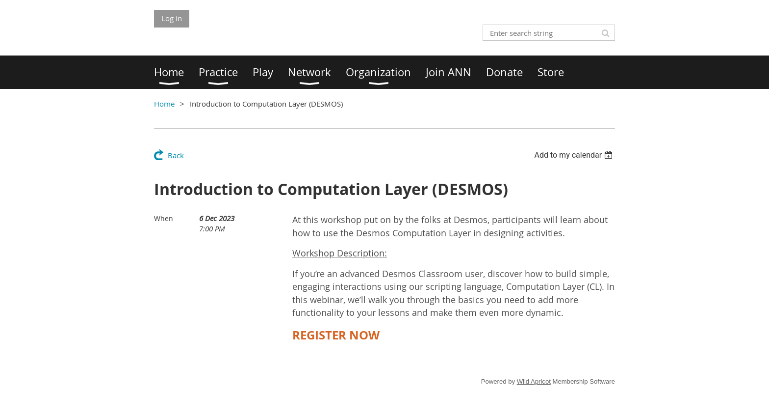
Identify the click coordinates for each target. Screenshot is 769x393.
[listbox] (574, 155)
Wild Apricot (534, 381)
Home (164, 104)
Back (176, 155)
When (163, 218)
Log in (171, 18)
